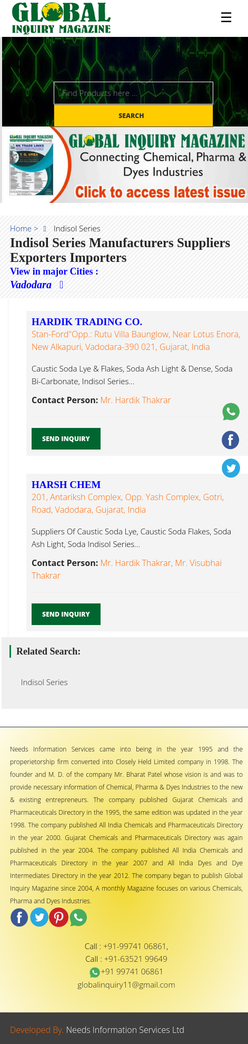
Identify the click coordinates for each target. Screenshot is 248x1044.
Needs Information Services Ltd (125, 1030)
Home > (24, 228)
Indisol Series (41, 682)
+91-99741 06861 (134, 946)
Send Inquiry (66, 438)
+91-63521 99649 (135, 958)
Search (132, 115)
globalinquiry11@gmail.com (126, 984)
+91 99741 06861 (126, 971)
